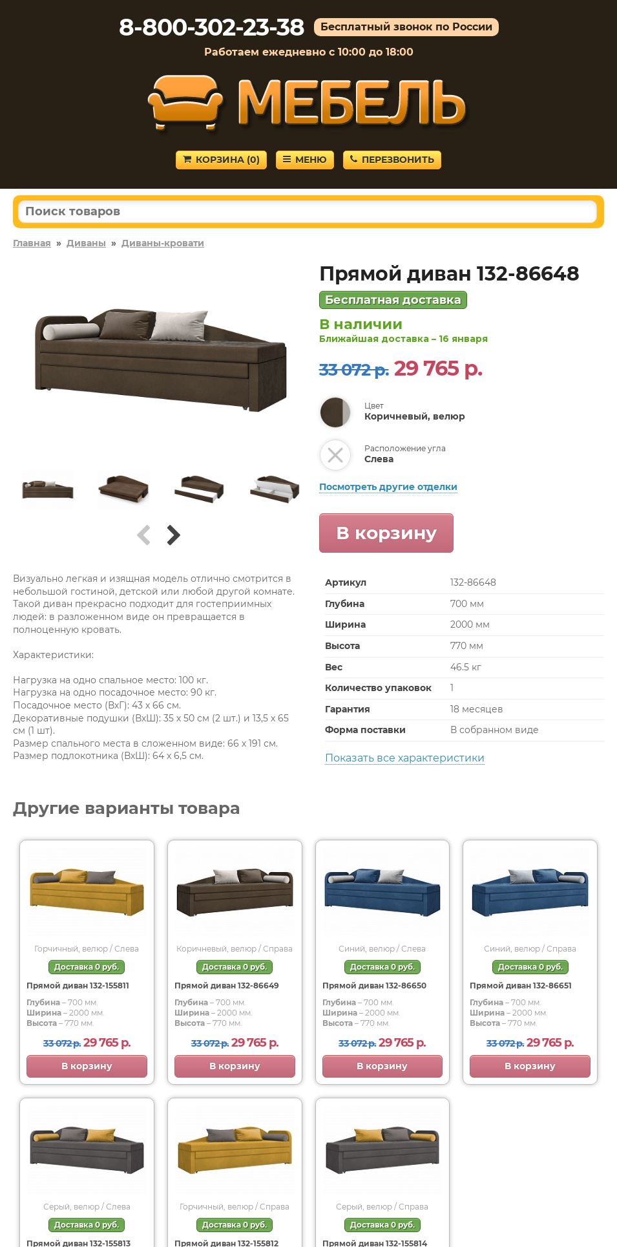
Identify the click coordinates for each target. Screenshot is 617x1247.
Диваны (86, 243)
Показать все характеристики (405, 758)
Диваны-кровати (162, 243)
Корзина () (221, 159)
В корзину (386, 533)
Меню (305, 159)
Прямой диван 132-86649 (226, 985)
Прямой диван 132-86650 (374, 985)
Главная (32, 243)
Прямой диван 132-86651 (521, 985)
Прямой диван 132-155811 (77, 985)
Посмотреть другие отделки (388, 487)
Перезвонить (392, 159)
